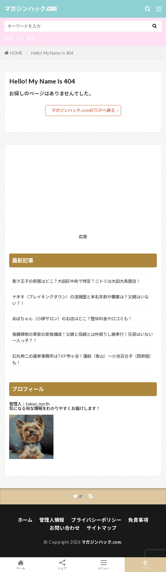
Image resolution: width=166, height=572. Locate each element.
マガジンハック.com (30, 9)
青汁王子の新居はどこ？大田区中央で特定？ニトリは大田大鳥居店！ (76, 281)
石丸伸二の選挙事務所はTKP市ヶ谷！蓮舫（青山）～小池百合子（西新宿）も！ (82, 359)
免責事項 (138, 520)
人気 (20, 38)
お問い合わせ (65, 528)
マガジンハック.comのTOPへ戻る (83, 110)
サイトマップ (102, 528)
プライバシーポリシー (96, 520)
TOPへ (145, 565)
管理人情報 (51, 520)
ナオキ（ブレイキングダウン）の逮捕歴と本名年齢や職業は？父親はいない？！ (80, 300)
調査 (31, 38)
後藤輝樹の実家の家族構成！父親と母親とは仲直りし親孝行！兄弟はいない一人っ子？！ (82, 337)
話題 (8, 38)
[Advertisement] (83, 190)
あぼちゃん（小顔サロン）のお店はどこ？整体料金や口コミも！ (72, 318)
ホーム (25, 520)
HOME (16, 52)
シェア (62, 565)
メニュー (104, 565)
